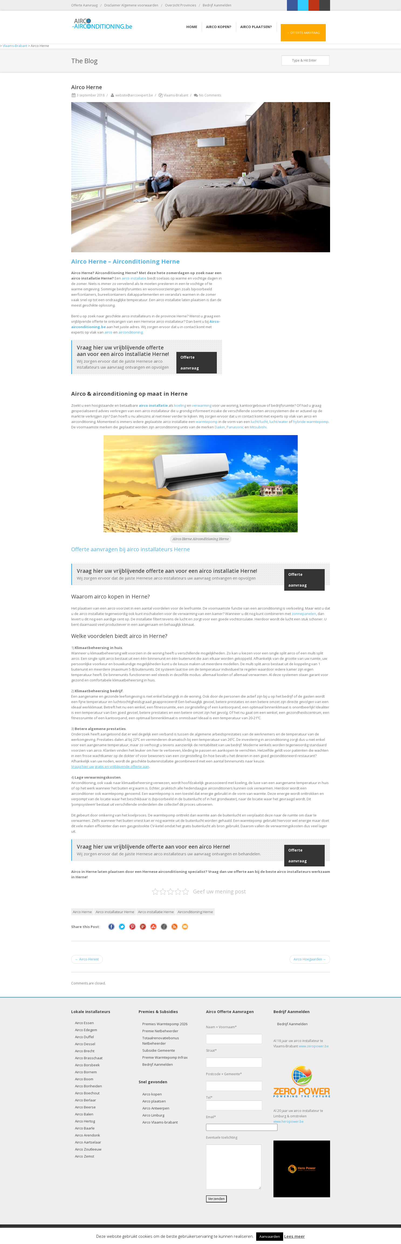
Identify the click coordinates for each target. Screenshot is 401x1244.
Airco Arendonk (87, 1135)
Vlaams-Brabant (176, 95)
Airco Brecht (84, 1050)
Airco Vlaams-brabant (160, 1122)
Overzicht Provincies (180, 5)
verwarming (201, 405)
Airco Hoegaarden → (310, 959)
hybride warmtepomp (310, 421)
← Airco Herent (87, 959)
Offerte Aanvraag (84, 5)
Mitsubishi (258, 427)
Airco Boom (84, 1079)
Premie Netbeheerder (160, 1030)
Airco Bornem (86, 1072)
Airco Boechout (87, 1093)
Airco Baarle (85, 1128)
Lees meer (294, 1236)
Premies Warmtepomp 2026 (164, 1023)
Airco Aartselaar (88, 1142)
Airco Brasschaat (88, 1057)
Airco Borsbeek (87, 1065)
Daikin (220, 427)
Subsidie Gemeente (158, 1050)
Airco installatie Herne (156, 911)
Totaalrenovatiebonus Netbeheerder (160, 1040)
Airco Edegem (86, 1029)
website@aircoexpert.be (131, 95)
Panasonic (235, 427)
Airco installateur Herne (115, 911)
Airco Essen (84, 1022)
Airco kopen (152, 1094)
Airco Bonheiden (88, 1086)
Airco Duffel (84, 1036)
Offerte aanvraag (189, 363)
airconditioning (130, 332)
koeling (180, 405)
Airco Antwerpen (155, 1108)
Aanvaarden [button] (269, 1236)
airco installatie (134, 278)
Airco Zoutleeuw (88, 1149)
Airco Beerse (85, 1107)
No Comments (207, 95)
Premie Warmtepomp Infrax (165, 1057)
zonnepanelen (304, 613)
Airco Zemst (84, 1156)
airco (108, 332)
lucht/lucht (259, 421)
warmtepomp (207, 421)
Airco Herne (82, 911)
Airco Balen (84, 1114)
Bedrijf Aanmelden (217, 5)
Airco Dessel (85, 1043)
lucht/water (278, 421)
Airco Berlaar (85, 1100)
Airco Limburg (153, 1115)
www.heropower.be (288, 1121)
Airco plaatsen (154, 1101)
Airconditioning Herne (195, 911)
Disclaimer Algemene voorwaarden (131, 5)
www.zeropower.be (314, 1046)
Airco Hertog (85, 1121)
